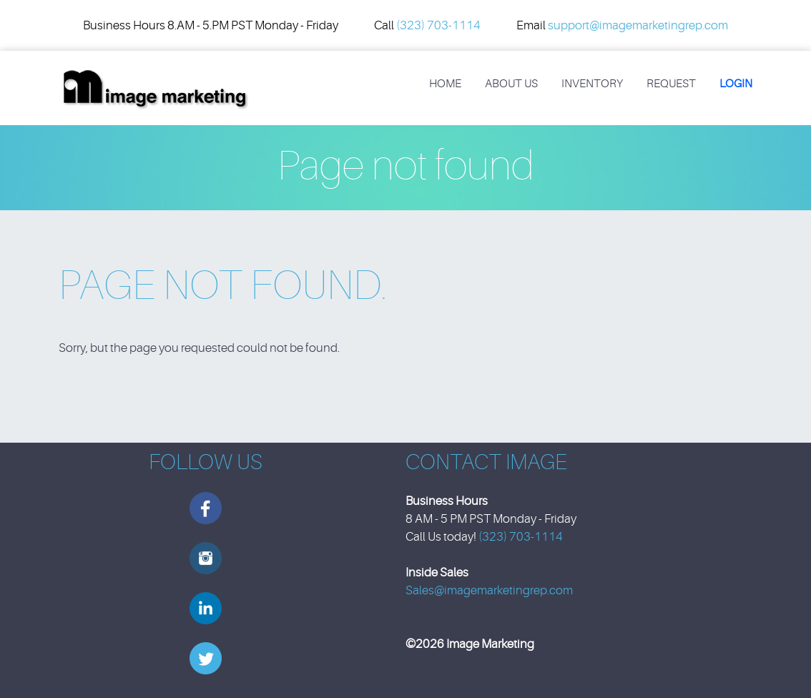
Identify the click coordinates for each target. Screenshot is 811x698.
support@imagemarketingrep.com (638, 25)
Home (445, 83)
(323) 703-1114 (438, 25)
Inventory (592, 83)
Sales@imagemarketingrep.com (489, 590)
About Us (511, 83)
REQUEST (671, 83)
